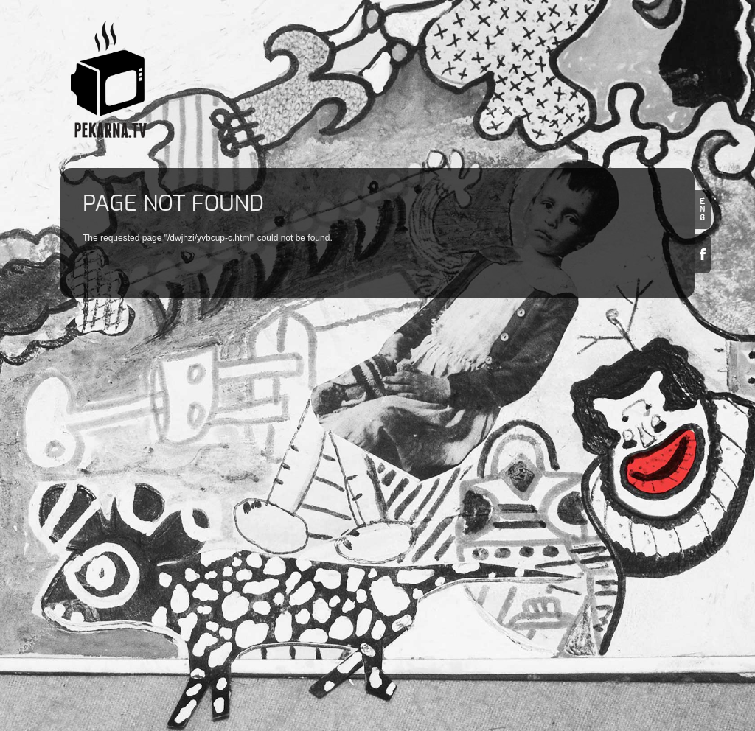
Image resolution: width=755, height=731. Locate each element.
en (703, 209)
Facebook (703, 253)
